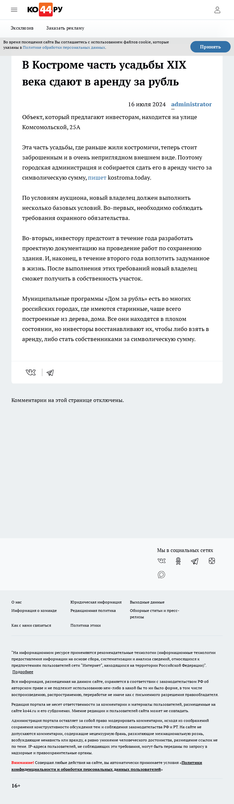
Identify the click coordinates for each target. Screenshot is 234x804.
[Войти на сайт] (217, 9)
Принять (210, 47)
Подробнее (22, 671)
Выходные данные (147, 602)
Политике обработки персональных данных (64, 47)
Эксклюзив (22, 28)
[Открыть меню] (14, 9)
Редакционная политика (93, 610)
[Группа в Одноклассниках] (178, 561)
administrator (191, 104)
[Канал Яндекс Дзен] (211, 561)
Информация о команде (34, 610)
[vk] (31, 372)
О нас (16, 602)
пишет (97, 177)
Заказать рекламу (65, 28)
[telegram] (52, 372)
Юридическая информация (96, 602)
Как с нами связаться (31, 625)
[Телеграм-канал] (195, 561)
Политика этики (86, 625)
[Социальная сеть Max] (161, 574)
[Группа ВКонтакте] (161, 561)
